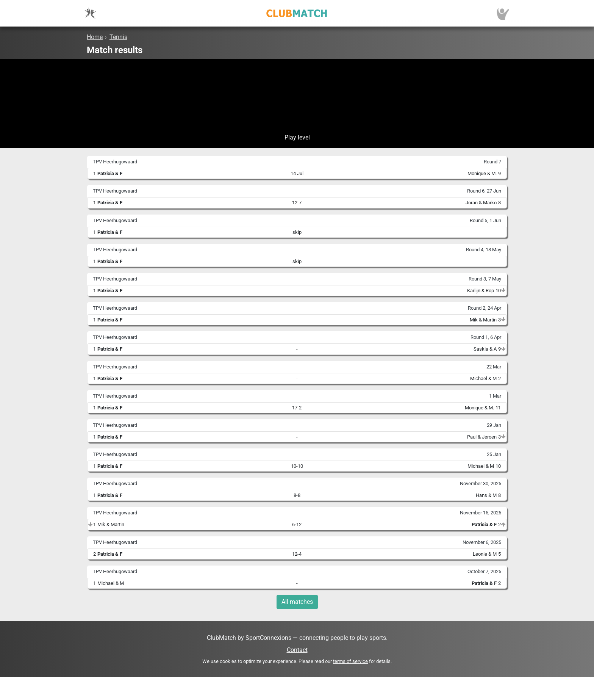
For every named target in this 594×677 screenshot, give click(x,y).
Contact (297, 649)
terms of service (350, 661)
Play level (297, 137)
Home (95, 37)
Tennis (118, 37)
